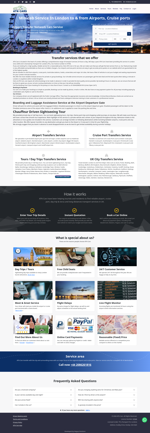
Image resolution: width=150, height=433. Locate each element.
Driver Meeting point (20, 416)
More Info (18, 310)
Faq (121, 9)
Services (103, 9)
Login (134, 9)
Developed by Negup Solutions (75, 431)
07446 (135, 419)
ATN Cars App (17, 425)
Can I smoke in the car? (23, 405)
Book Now (31, 275)
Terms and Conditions (20, 419)
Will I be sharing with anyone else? (90, 400)
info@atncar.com (129, 2)
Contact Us (127, 9)
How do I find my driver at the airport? (92, 395)
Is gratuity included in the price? (89, 405)
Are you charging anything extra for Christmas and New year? (100, 390)
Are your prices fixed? (22, 400)
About (97, 9)
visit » (88, 410)
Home (91, 9)
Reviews (115, 9)
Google (22, 342)
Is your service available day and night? (29, 395)
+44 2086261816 (115, 2)
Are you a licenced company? (25, 390)
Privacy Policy (17, 422)
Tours (109, 9)
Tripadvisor (29, 342)
